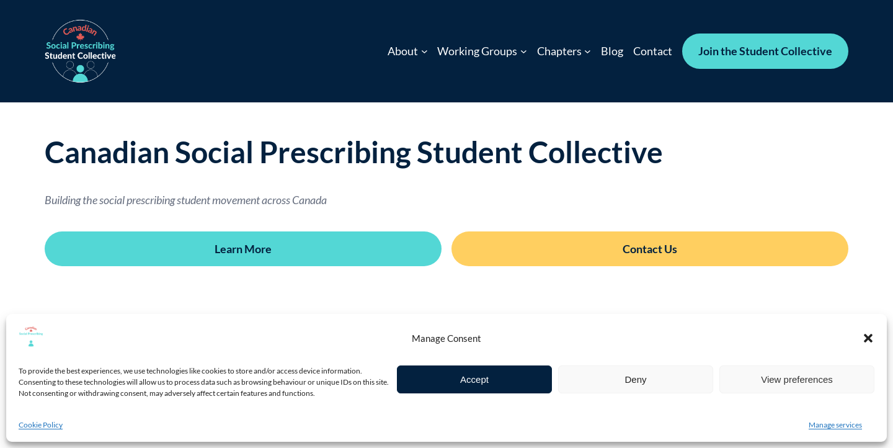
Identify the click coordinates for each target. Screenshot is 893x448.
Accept (474, 379)
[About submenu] (424, 51)
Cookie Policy (41, 424)
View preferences (797, 379)
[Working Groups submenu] (523, 51)
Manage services (835, 424)
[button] (868, 338)
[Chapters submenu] (587, 51)
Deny (635, 379)
